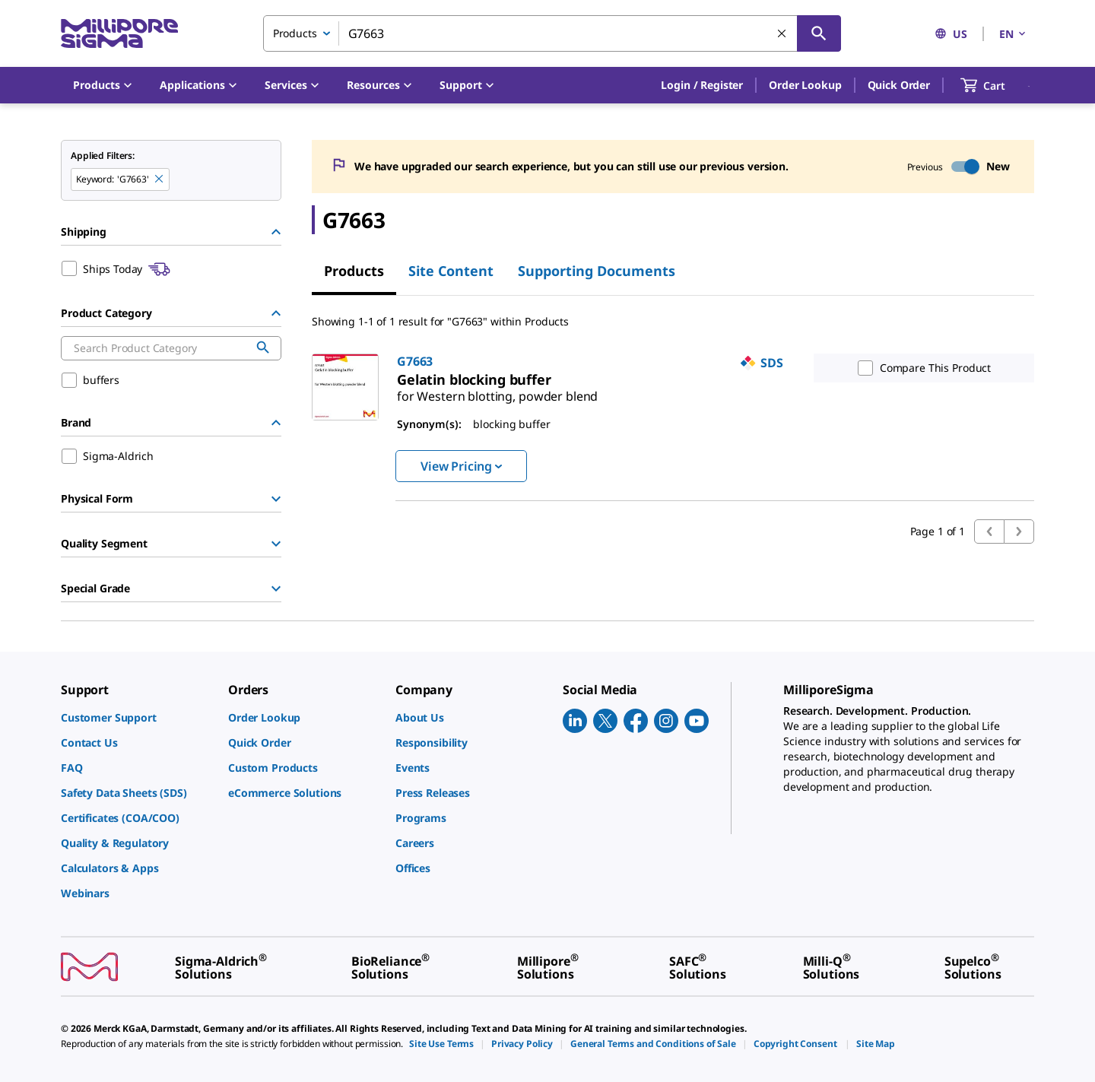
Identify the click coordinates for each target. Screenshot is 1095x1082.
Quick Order (899, 85)
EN (1013, 34)
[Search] (819, 33)
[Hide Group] (276, 232)
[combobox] (552, 33)
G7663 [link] (415, 361)
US (951, 34)
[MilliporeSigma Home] (119, 34)
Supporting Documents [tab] (596, 271)
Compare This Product (921, 368)
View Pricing (461, 466)
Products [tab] (354, 271)
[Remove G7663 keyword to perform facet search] (159, 179)
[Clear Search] (782, 34)
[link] (497, 390)
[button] (702, 85)
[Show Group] (276, 499)
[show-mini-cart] (996, 85)
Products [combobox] (295, 33)
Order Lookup (805, 85)
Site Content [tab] (451, 271)
